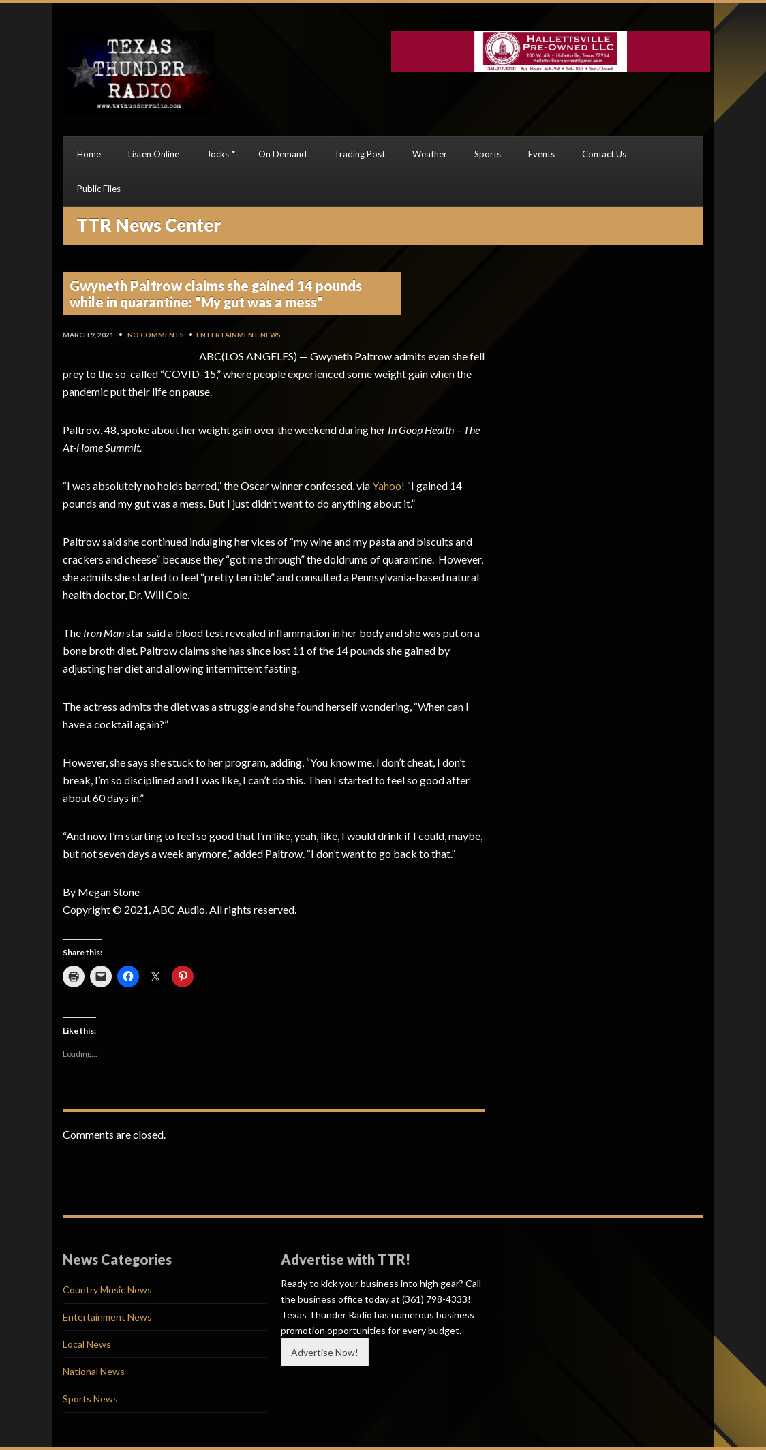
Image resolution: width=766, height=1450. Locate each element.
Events (541, 154)
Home (89, 154)
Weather (429, 154)
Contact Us (604, 154)
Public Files (99, 188)
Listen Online (153, 154)
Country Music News (107, 1289)
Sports (487, 154)
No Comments (155, 334)
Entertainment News (238, 334)
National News (94, 1371)
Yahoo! (388, 485)
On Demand (282, 154)
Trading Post (359, 154)
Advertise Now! (324, 1352)
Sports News (90, 1398)
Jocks (217, 154)
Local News (87, 1344)
